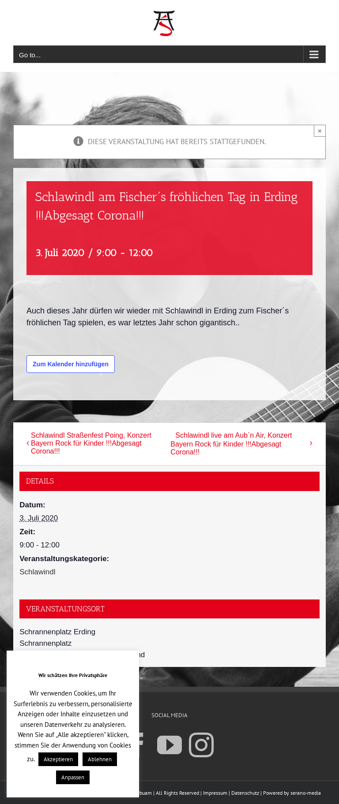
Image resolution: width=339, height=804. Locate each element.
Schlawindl (37, 572)
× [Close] (320, 130)
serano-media (305, 792)
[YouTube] (169, 744)
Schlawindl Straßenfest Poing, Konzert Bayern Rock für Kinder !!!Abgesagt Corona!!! (91, 443)
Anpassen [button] (72, 777)
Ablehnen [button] (100, 759)
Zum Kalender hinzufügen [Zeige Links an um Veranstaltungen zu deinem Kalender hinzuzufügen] (71, 364)
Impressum (215, 792)
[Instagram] (201, 744)
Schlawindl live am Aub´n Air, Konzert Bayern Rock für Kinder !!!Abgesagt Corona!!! (231, 444)
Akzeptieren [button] (58, 759)
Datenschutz (245, 792)
